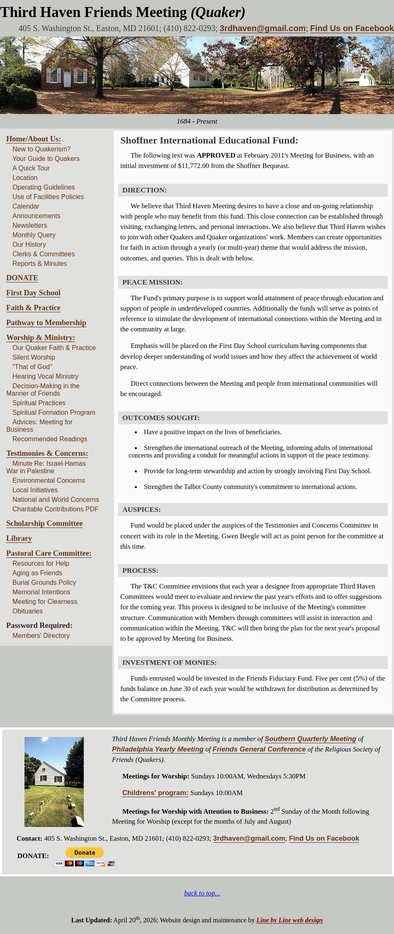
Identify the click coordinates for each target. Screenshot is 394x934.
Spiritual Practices (39, 402)
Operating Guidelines (43, 187)
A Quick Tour (31, 168)
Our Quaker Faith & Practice (54, 347)
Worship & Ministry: (40, 337)
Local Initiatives (35, 490)
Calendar (25, 206)
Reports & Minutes (39, 263)
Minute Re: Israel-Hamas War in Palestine (46, 467)
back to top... (202, 893)
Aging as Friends (37, 572)
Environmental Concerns (48, 480)
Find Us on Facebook (352, 28)
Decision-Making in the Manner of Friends (43, 389)
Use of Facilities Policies (48, 196)
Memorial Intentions (41, 592)
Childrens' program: (155, 793)
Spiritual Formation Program (53, 412)
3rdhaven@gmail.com (263, 28)
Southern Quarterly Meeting (310, 739)
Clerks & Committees (43, 254)
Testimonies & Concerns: (47, 453)
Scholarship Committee (44, 523)
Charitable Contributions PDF (55, 509)
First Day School (33, 293)
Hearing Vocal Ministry (45, 376)
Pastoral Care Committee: (49, 553)
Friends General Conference (259, 749)
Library (19, 538)
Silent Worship (33, 357)
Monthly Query (34, 234)
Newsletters (29, 225)
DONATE (22, 278)
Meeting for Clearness (45, 601)
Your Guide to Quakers (46, 158)
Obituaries (27, 611)
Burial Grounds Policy (44, 582)
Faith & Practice (33, 308)
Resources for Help (40, 563)
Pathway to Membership (46, 323)
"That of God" (32, 366)
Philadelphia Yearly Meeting (158, 749)
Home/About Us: (33, 139)
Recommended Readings (50, 439)
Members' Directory (41, 635)
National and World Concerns (55, 499)
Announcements (36, 215)
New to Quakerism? (41, 149)
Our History (29, 244)
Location (25, 177)
